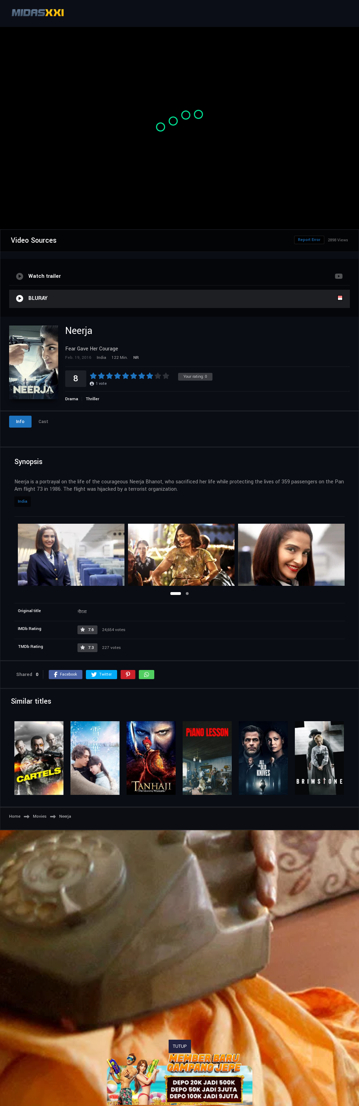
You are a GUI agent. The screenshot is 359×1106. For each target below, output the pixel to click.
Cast (43, 421)
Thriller (92, 399)
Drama (71, 399)
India (22, 501)
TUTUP (180, 1046)
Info (20, 421)
